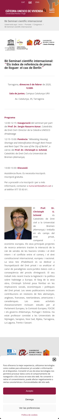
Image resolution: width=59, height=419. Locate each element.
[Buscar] (43, 10)
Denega (29, 399)
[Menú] (50, 10)
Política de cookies (29, 415)
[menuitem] (23, 1)
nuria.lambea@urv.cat (40, 185)
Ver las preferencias (29, 408)
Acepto (29, 391)
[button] (54, 359)
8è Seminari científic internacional (23, 21)
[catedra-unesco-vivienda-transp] (24, 10)
